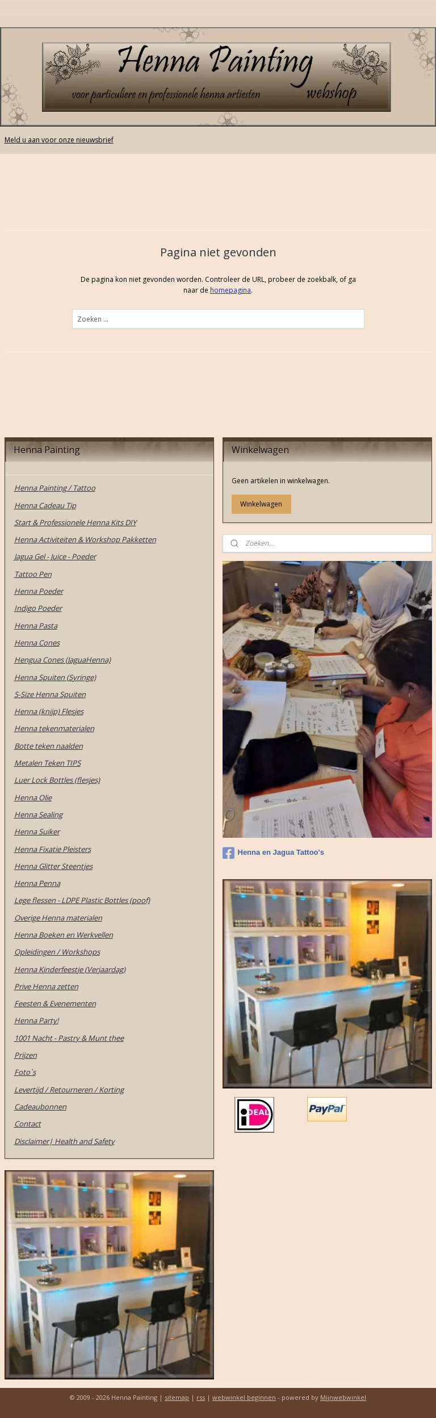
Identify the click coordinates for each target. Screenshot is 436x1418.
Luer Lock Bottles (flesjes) (57, 780)
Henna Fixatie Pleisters (52, 849)
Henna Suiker (37, 831)
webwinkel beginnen (244, 1397)
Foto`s (25, 1072)
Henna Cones (37, 643)
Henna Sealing (38, 814)
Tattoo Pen (33, 574)
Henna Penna (37, 883)
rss (200, 1397)
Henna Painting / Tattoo (54, 488)
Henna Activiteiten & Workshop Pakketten (85, 539)
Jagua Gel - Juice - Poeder (55, 556)
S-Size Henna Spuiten (50, 694)
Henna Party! (36, 1020)
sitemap (177, 1397)
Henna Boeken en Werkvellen (63, 935)
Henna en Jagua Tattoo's (273, 853)
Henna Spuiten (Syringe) (55, 677)
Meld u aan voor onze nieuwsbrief (59, 140)
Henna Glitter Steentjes (53, 866)
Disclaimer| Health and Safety (64, 1141)
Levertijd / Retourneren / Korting (69, 1089)
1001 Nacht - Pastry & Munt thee (69, 1038)
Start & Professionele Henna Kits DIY (75, 522)
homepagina (230, 290)
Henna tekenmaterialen (54, 728)
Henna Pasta (35, 626)
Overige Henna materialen (58, 918)
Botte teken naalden (48, 746)
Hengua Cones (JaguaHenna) (62, 660)
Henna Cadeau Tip (45, 505)
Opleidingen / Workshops (57, 952)
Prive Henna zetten (46, 986)
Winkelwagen (261, 504)
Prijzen (25, 1055)
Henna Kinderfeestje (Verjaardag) (69, 969)
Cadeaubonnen (40, 1107)
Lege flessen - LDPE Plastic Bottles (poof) (82, 900)
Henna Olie (33, 797)
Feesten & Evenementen (55, 1003)
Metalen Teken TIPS (47, 763)
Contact (27, 1124)
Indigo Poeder (38, 608)
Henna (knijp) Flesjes (48, 711)
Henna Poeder (38, 591)
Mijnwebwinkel (343, 1397)
